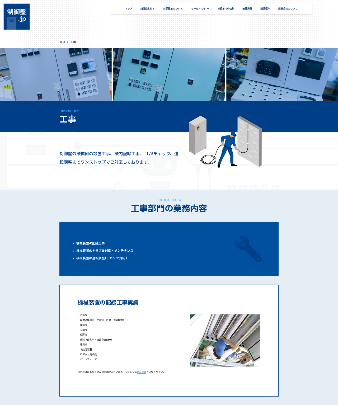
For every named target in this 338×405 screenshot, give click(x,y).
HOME (62, 42)
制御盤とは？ (147, 8)
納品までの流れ (226, 8)
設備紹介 (265, 8)
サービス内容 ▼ (200, 8)
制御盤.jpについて (173, 9)
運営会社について (287, 8)
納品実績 (247, 8)
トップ (128, 8)
